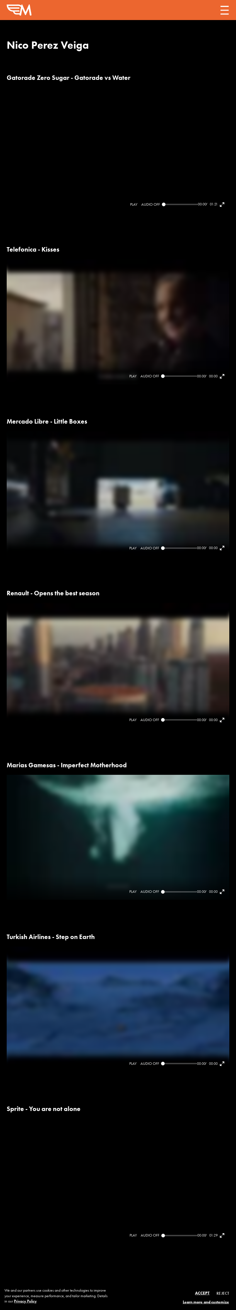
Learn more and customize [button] (206, 1302)
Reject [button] (222, 1293)
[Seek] (180, 204)
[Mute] (150, 204)
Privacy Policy (25, 1301)
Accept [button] (202, 1293)
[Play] (133, 204)
